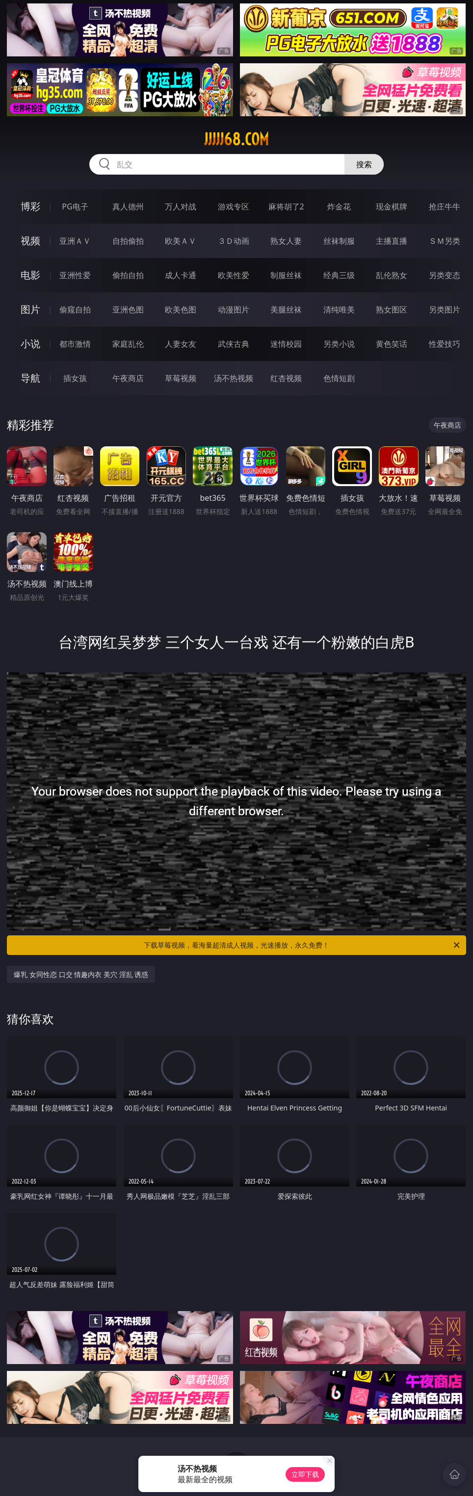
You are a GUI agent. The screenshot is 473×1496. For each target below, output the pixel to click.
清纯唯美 (339, 309)
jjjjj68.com (236, 139)
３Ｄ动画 (233, 240)
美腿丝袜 (286, 309)
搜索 (364, 164)
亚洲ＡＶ (75, 240)
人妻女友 (180, 343)
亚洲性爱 (75, 275)
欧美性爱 (233, 275)
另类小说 (339, 343)
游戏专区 (233, 206)
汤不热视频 (233, 378)
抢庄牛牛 (444, 206)
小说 (30, 343)
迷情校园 (286, 343)
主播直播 (391, 240)
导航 (30, 378)
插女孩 (75, 378)
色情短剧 (339, 378)
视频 (30, 240)
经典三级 (339, 275)
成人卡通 (180, 275)
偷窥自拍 (75, 309)
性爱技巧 (444, 343)
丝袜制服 (339, 240)
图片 (30, 309)
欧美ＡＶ (180, 240)
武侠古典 (233, 343)
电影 (30, 275)
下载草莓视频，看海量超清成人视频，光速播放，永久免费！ (302, 945)
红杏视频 (286, 378)
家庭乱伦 (128, 343)
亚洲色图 (128, 309)
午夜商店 (128, 378)
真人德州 (128, 206)
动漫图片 (233, 309)
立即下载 (305, 1474)
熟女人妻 (286, 240)
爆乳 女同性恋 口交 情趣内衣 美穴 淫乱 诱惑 (81, 974)
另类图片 (444, 309)
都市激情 (75, 343)
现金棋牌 (391, 206)
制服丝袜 (286, 275)
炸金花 (339, 206)
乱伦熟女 (391, 275)
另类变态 (444, 275)
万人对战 (180, 206)
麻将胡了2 (286, 206)
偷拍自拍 (128, 275)
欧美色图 (180, 309)
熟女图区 (391, 309)
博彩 (30, 206)
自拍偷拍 (128, 240)
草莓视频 (180, 378)
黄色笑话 (391, 343)
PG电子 (75, 206)
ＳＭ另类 (444, 240)
